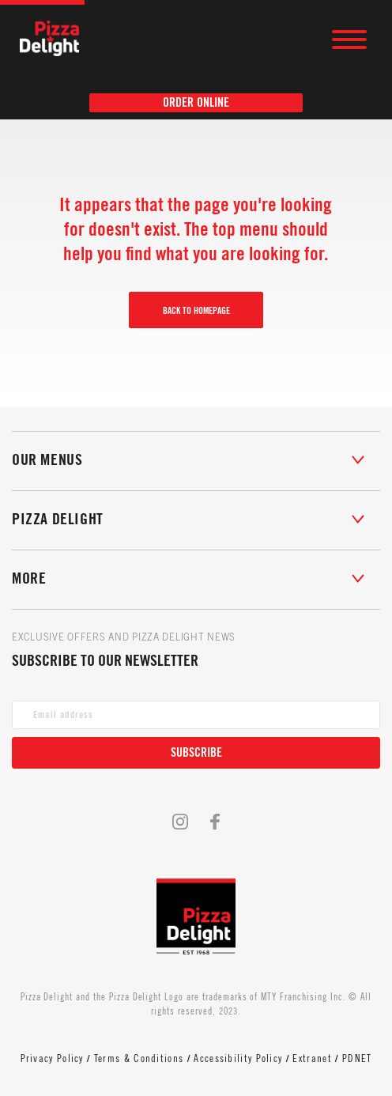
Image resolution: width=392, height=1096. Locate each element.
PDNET (357, 1058)
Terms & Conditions (138, 1058)
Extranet (311, 1058)
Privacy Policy (52, 1058)
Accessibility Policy (238, 1058)
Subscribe (196, 752)
